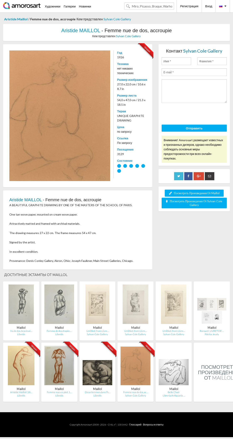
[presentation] (193, 114)
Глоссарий (135, 424)
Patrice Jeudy (212, 334)
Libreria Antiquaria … (174, 395)
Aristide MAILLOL (80, 30)
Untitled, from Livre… (97, 330)
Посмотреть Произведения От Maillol (194, 193)
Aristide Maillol (16, 19)
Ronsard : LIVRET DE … (212, 330)
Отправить (194, 128)
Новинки (85, 6)
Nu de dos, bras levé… (21, 330)
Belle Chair (174, 392)
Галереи (70, 6)
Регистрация (189, 6)
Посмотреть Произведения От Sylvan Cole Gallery (194, 203)
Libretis (21, 334)
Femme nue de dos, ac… (135, 392)
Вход (208, 6)
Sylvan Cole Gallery (117, 19)
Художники (52, 6)
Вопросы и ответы (153, 424)
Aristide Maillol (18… (21, 392)
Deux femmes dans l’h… (97, 392)
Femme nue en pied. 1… (59, 392)
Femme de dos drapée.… (59, 330)
